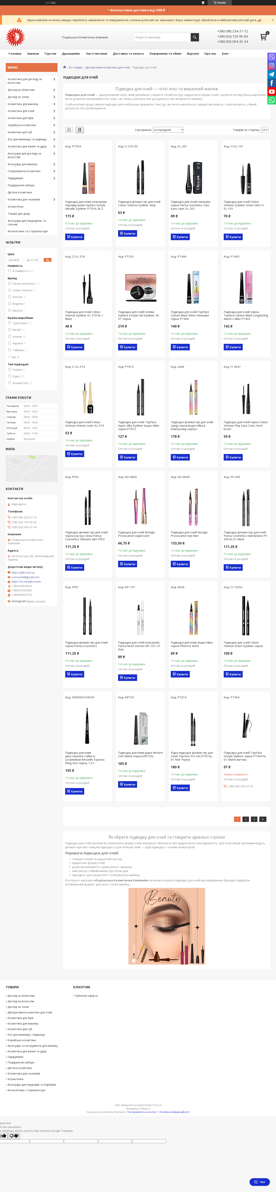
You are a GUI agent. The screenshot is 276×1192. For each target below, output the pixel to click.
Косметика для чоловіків (24, 199)
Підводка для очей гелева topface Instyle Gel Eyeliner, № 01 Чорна (138, 315)
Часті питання (96, 53)
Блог (225, 53)
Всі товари (76, 67)
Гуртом (50, 53)
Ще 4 (15, 356)
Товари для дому (19, 213)
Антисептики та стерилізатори (28, 231)
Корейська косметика (22, 125)
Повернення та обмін (165, 53)
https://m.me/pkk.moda (26, 581)
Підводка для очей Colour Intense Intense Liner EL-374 (84, 423)
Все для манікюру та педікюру (27, 139)
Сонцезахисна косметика (24, 171)
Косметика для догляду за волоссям (25, 81)
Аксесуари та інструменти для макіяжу (33, 1046)
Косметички (15, 206)
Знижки (33, 53)
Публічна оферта (86, 995)
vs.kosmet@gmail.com (25, 577)
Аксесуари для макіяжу (22, 164)
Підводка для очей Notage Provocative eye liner (189, 533)
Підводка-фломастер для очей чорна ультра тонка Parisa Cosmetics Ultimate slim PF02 (86, 535)
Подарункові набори (21, 185)
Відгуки (193, 53)
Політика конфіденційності (174, 1112)
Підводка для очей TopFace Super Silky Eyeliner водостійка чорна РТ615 (138, 425)
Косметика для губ (20, 132)
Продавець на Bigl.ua (138, 1108)
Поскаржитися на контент (142, 1112)
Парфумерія (15, 178)
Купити (76, 237)
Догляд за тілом (18, 97)
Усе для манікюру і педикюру (26, 1034)
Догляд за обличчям (21, 90)
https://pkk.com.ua (23, 572)
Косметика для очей (21, 111)
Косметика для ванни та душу (27, 146)
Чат (259, 1182)
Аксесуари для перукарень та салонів (27, 222)
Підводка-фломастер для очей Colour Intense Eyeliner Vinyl (139, 203)
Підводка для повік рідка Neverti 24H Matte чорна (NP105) (140, 754)
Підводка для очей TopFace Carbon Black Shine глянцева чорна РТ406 (190, 315)
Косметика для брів (20, 118)
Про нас (210, 53)
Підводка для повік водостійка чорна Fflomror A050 (192, 644)
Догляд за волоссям (21, 1001)
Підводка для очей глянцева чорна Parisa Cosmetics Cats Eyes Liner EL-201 (190, 205)
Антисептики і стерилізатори (26, 1090)
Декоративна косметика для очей (107, 67)
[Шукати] (195, 37)
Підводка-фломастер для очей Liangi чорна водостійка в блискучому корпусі (192, 425)
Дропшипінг (71, 53)
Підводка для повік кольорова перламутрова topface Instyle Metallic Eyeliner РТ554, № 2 (86, 205)
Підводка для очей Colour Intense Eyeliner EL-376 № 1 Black (84, 315)
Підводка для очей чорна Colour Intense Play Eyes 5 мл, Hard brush (246, 425)
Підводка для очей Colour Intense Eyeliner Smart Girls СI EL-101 (244, 205)
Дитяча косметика (20, 192)
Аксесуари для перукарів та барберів (32, 1084)
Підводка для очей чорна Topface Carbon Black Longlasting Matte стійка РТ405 (246, 315)
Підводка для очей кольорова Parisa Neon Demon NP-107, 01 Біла (139, 646)
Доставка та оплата (128, 53)
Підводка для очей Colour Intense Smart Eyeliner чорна (243, 644)
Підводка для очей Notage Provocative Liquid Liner (136, 533)
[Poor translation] (14, 1136)
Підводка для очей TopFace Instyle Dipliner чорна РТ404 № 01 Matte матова (245, 756)
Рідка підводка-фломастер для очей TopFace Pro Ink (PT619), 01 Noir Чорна (192, 756)
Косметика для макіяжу (23, 104)
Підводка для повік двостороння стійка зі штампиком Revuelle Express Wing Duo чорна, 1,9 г (85, 758)
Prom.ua (157, 1105)
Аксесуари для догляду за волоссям (24, 155)
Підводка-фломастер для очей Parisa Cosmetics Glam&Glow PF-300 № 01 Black (246, 535)
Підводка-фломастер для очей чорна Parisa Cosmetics (86, 644)
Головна (15, 53)
